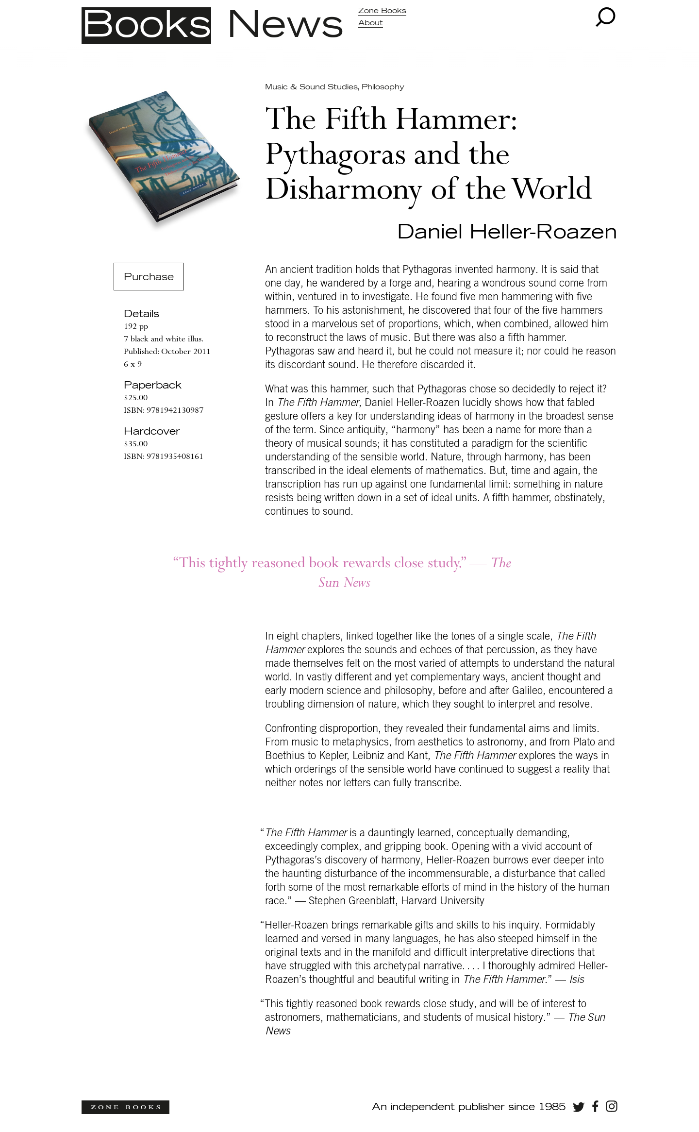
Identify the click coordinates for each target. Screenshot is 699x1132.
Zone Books (382, 11)
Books (146, 25)
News (285, 25)
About (370, 23)
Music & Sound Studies (311, 87)
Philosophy (383, 87)
